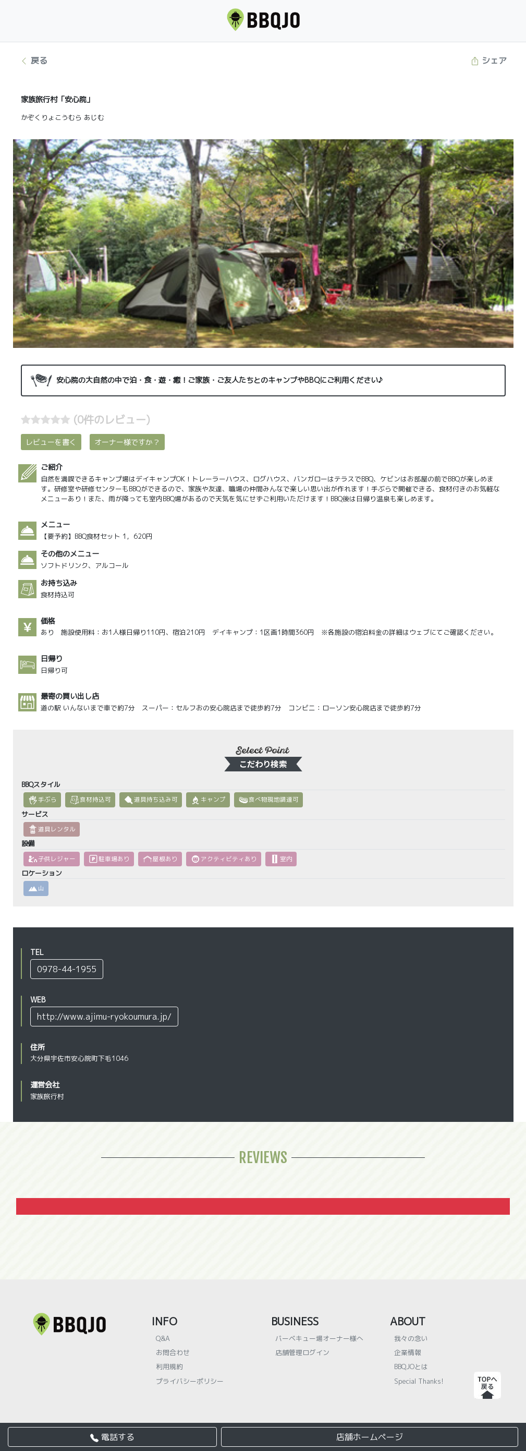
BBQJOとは (411, 1366)
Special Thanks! (419, 1381)
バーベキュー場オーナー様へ (319, 1338)
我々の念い (411, 1338)
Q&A (163, 1338)
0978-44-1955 (66, 969)
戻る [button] (33, 60)
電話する (112, 1437)
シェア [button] (489, 60)
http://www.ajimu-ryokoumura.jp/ (104, 1016)
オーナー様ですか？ (127, 442)
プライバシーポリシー (190, 1381)
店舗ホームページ (369, 1437)
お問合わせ (173, 1352)
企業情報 (407, 1352)
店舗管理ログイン (302, 1352)
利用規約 (169, 1366)
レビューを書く (51, 442)
